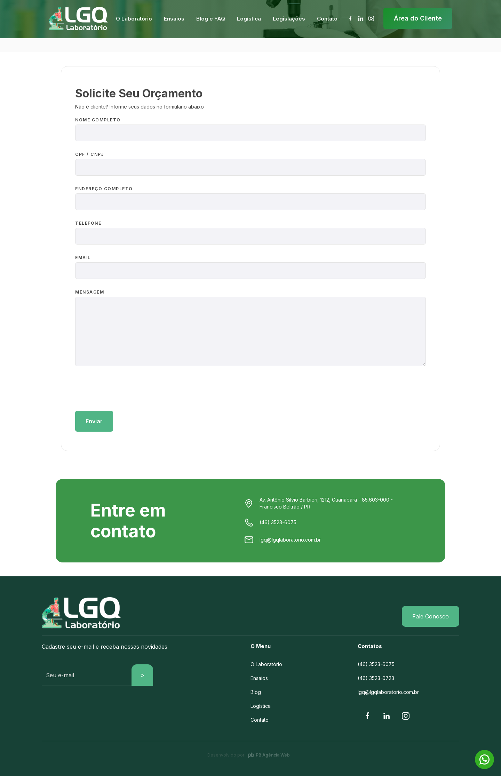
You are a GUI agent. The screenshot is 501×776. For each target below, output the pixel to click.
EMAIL (83, 257)
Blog (255, 692)
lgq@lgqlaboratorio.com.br (388, 692)
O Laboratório (266, 664)
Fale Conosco (430, 616)
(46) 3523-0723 (376, 678)
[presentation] (128, 390)
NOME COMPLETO (98, 119)
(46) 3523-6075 (376, 664)
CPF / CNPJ (89, 154)
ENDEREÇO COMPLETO (104, 188)
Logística (260, 706)
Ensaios (259, 678)
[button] (134, 19)
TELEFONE (88, 223)
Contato (259, 720)
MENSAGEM (89, 292)
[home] (78, 18)
